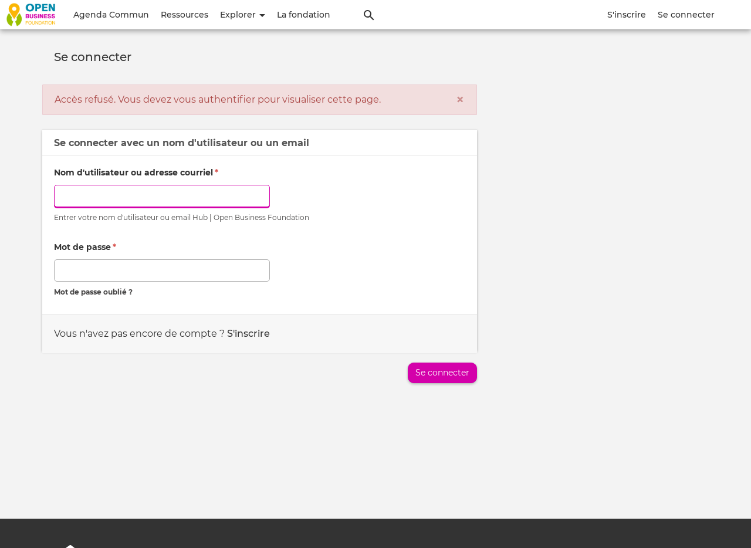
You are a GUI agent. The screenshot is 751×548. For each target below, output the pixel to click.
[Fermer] (460, 99)
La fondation (303, 14)
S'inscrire (626, 14)
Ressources (184, 14)
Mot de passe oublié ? (93, 291)
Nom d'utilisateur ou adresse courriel (136, 172)
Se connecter (686, 14)
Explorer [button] (242, 14)
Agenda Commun (111, 14)
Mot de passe (85, 247)
